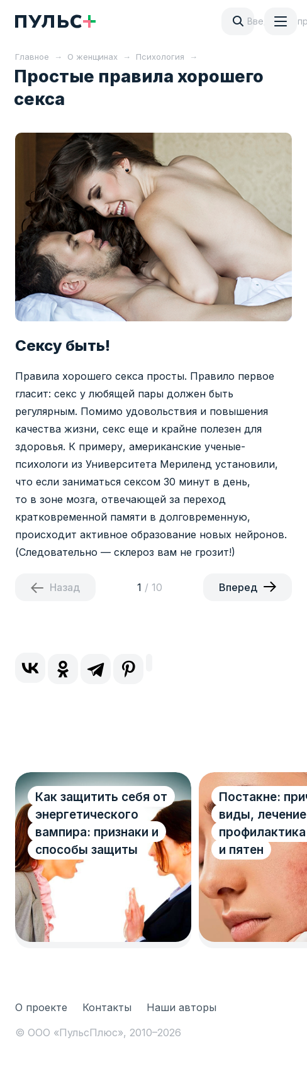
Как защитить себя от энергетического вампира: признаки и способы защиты (101, 823)
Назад (65, 587)
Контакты (106, 1007)
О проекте (41, 1007)
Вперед (238, 587)
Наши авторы (181, 1007)
